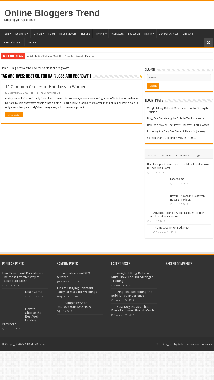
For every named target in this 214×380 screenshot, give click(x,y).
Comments (182, 155)
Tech (6, 33)
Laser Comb (177, 178)
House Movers (67, 33)
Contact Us (33, 42)
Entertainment (12, 42)
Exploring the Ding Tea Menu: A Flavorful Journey (176, 131)
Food (51, 33)
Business (20, 33)
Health (148, 33)
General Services (168, 33)
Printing (99, 33)
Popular (166, 155)
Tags (197, 155)
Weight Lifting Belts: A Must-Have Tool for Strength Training (60, 55)
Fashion (37, 33)
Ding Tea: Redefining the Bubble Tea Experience (175, 118)
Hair (36, 93)
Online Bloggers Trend (52, 13)
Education (134, 33)
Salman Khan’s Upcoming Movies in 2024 (171, 137)
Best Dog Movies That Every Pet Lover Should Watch (178, 124)
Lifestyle (188, 33)
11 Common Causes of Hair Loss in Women (46, 86)
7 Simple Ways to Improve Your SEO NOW (74, 305)
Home (4, 68)
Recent (152, 155)
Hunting (85, 33)
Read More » (14, 114)
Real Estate (117, 33)
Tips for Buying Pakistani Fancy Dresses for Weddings (77, 290)
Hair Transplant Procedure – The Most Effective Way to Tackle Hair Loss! (22, 277)
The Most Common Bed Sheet (171, 227)
